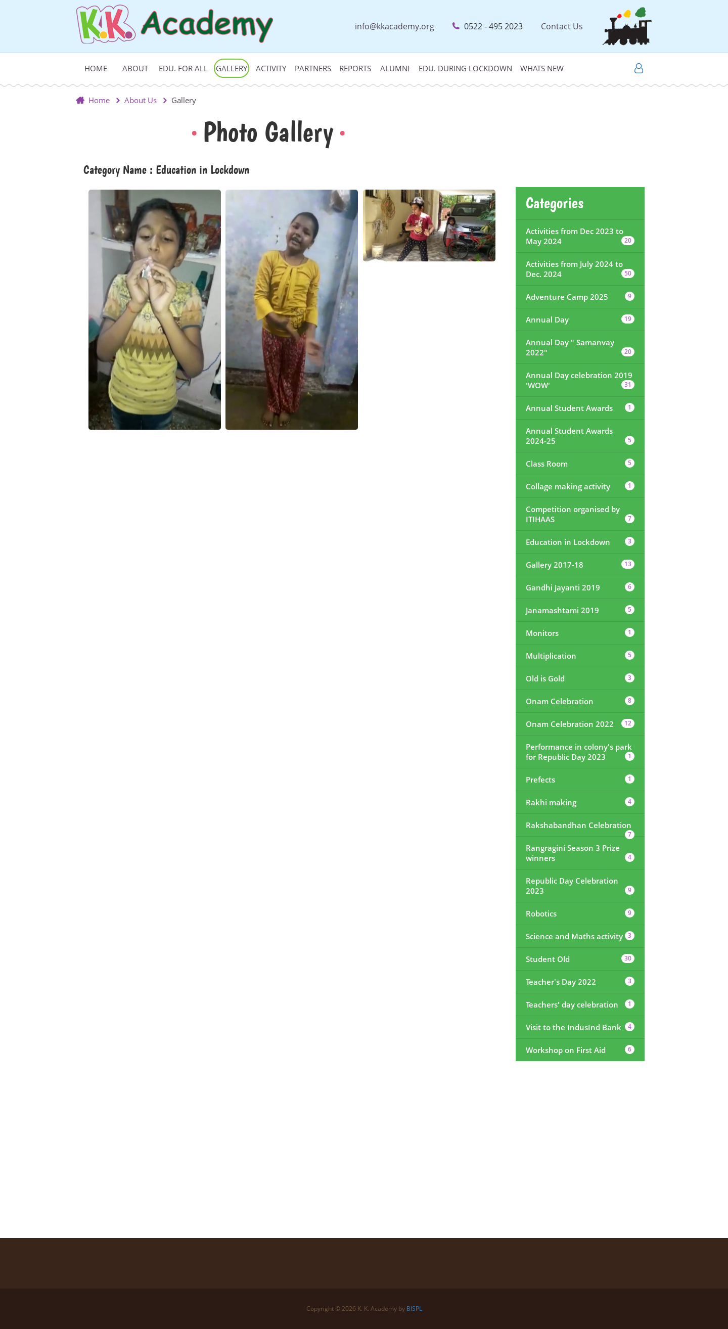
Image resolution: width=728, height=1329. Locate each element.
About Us (140, 100)
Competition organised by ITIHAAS (580, 514)
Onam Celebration (580, 701)
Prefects (580, 779)
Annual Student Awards (580, 408)
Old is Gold (580, 678)
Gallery (231, 68)
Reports (355, 68)
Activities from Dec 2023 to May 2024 (580, 236)
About (135, 68)
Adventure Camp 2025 (580, 297)
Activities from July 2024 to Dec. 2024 (580, 269)
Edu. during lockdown (465, 68)
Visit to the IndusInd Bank (580, 1027)
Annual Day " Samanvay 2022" (580, 347)
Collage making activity (580, 486)
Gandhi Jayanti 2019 (580, 587)
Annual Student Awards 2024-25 (580, 436)
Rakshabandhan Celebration (580, 828)
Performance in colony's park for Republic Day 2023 (580, 752)
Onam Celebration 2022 (580, 724)
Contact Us (562, 26)
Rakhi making (580, 802)
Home (95, 68)
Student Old (580, 959)
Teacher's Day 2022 (580, 982)
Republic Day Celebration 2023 (580, 886)
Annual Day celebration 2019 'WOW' (580, 380)
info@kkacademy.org (394, 26)
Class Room (580, 464)
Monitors (580, 633)
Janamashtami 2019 (580, 610)
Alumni (395, 68)
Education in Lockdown (580, 542)
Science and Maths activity (580, 936)
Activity (271, 68)
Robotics (580, 913)
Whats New (542, 68)
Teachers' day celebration (580, 1004)
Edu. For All (183, 68)
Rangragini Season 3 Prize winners (580, 853)
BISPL (414, 1308)
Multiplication (580, 656)
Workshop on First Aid (580, 1050)
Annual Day (580, 319)
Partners (313, 68)
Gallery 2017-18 (580, 565)
